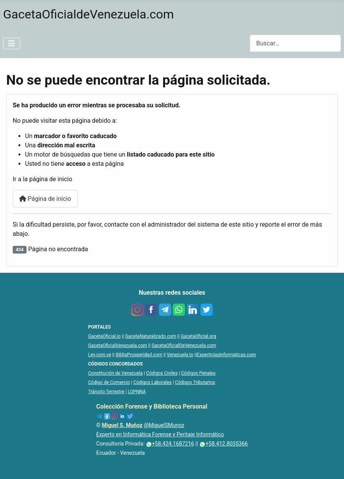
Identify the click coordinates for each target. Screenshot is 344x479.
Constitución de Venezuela (115, 373)
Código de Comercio (109, 382)
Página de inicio (45, 198)
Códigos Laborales (152, 382)
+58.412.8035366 (223, 444)
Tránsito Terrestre (106, 391)
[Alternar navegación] (11, 43)
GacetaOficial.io (104, 336)
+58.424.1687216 (170, 444)
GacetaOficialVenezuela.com (117, 345)
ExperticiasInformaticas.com (226, 354)
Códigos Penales (198, 373)
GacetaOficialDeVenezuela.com (184, 345)
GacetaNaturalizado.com (150, 336)
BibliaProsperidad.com (139, 354)
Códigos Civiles (162, 373)
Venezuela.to (180, 354)
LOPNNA (137, 391)
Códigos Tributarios (195, 382)
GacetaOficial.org (198, 336)
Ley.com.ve (99, 354)
